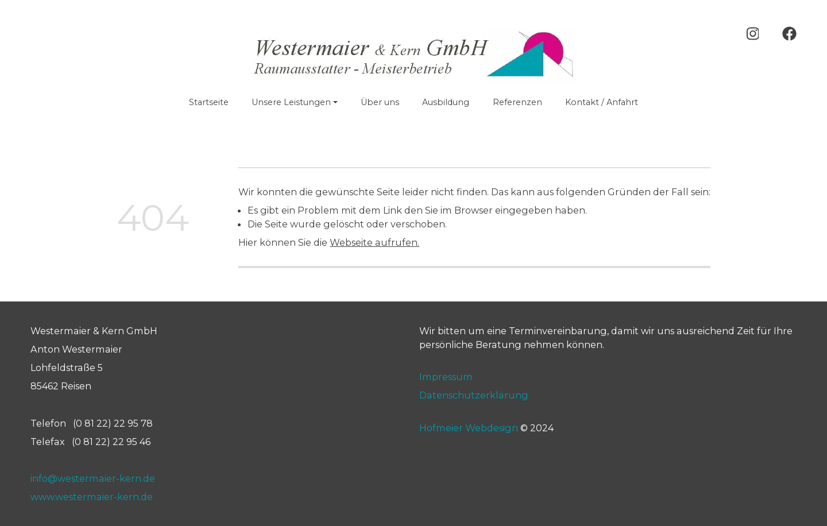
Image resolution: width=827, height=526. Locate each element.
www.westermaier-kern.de (91, 496)
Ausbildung (445, 102)
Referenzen (517, 102)
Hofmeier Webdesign (468, 427)
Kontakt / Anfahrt (601, 102)
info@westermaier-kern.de (92, 478)
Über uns (380, 102)
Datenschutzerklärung (473, 395)
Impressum (446, 376)
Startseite (209, 102)
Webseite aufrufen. (374, 242)
